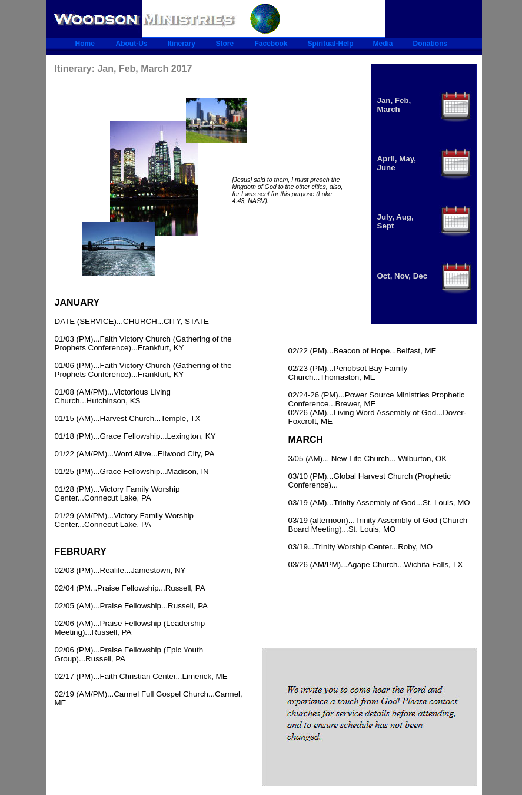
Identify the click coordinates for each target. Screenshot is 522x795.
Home (85, 43)
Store (225, 43)
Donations (430, 43)
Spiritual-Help (331, 43)
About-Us (132, 43)
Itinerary (181, 43)
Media (383, 43)
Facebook (271, 43)
